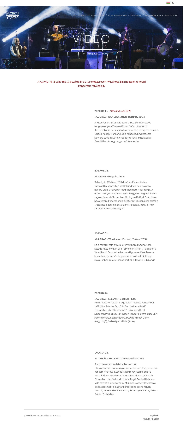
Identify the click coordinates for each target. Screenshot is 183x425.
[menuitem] (79, 15)
